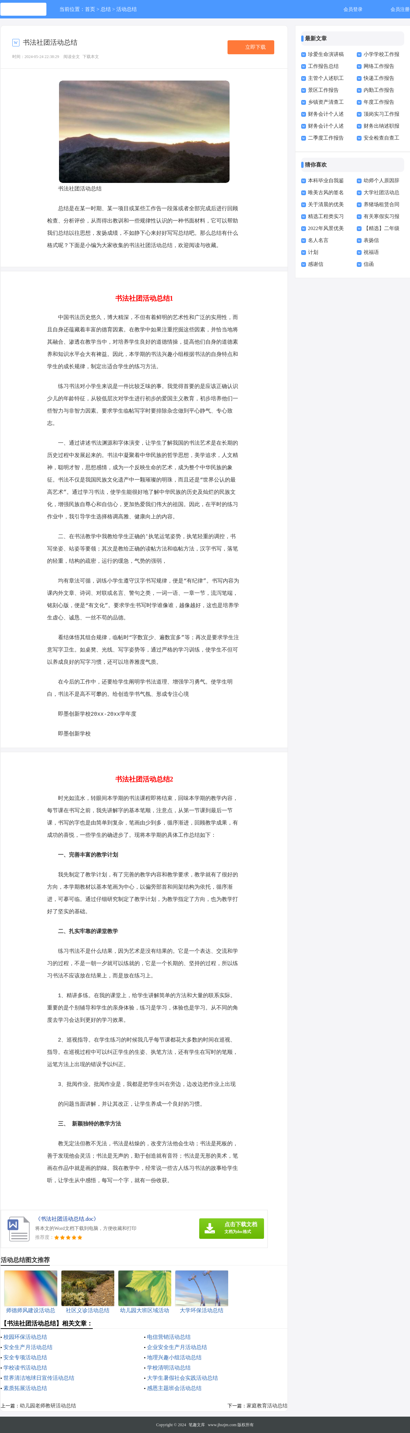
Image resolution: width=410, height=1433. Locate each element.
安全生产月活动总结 (28, 1347)
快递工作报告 (379, 78)
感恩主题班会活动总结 (174, 1388)
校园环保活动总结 (25, 1337)
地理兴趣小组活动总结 (174, 1357)
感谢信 (315, 264)
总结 (106, 9)
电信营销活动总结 (169, 1337)
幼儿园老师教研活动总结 (48, 1405)
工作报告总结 (323, 66)
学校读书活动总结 (25, 1368)
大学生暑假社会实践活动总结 (182, 1378)
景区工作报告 (323, 90)
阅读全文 (71, 56)
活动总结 (126, 9)
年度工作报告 (379, 102)
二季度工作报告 (326, 138)
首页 (90, 9)
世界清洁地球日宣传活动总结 (38, 1378)
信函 (369, 264)
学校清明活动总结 (169, 1368)
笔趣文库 (197, 1424)
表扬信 (371, 240)
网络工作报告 (379, 66)
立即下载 (255, 47)
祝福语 (371, 252)
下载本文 (91, 56)
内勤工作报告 (379, 90)
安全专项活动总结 (25, 1357)
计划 (313, 252)
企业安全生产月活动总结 (177, 1347)
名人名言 (318, 240)
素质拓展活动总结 (25, 1388)
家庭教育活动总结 (267, 1405)
